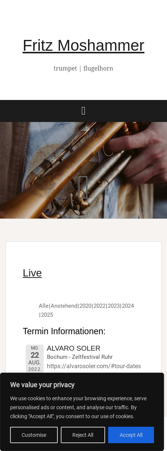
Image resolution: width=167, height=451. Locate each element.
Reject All (82, 435)
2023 (114, 306)
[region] (82, 412)
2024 (128, 306)
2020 (85, 306)
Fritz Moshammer (84, 45)
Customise (34, 435)
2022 (99, 306)
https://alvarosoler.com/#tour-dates (94, 366)
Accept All (131, 435)
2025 (47, 314)
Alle (43, 306)
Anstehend (64, 306)
